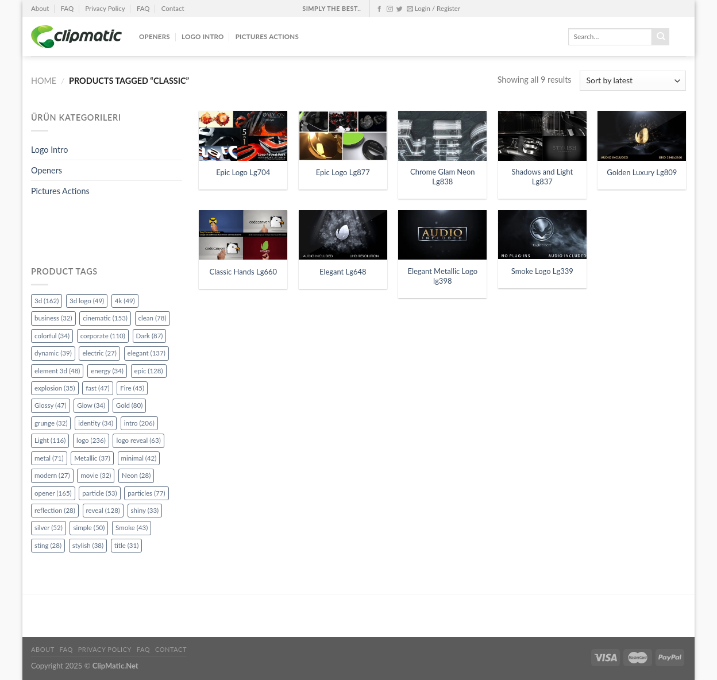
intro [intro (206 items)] (139, 423)
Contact (172, 8)
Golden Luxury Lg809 (642, 172)
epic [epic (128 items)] (148, 370)
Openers (154, 36)
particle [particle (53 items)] (99, 493)
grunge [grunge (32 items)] (50, 423)
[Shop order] (633, 81)
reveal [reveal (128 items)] (103, 510)
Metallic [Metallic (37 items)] (92, 458)
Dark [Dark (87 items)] (149, 335)
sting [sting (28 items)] (47, 545)
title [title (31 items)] (126, 545)
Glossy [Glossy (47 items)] (50, 405)
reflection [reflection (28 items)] (54, 510)
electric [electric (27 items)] (99, 353)
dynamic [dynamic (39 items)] (53, 353)
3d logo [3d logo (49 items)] (87, 300)
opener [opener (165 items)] (53, 493)
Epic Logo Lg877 (343, 172)
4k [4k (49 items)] (125, 300)
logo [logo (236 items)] (91, 440)
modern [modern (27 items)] (52, 475)
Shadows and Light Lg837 (542, 176)
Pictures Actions (267, 36)
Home (43, 81)
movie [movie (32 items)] (95, 475)
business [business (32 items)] (53, 318)
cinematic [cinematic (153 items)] (105, 318)
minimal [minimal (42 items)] (139, 458)
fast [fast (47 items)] (97, 388)
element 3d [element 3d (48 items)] (57, 370)
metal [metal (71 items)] (49, 458)
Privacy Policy (105, 8)
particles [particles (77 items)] (146, 493)
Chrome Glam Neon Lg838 (442, 176)
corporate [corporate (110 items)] (102, 335)
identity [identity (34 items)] (95, 423)
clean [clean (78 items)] (152, 318)
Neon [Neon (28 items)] (136, 475)
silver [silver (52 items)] (48, 527)
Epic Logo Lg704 (243, 172)
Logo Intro (203, 36)
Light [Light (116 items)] (49, 440)
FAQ (67, 8)
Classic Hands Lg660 (243, 271)
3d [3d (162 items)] (46, 300)
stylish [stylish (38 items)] (87, 545)
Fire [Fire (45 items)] (132, 388)
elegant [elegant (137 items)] (146, 353)
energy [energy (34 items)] (107, 370)
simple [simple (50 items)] (89, 527)
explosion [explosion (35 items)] (54, 388)
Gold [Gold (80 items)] (129, 405)
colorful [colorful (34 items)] (52, 335)
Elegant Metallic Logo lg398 (442, 275)
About (40, 8)
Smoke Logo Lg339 (542, 271)
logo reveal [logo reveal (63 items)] (138, 440)
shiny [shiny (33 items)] (145, 510)
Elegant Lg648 (343, 271)
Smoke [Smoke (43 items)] (131, 527)
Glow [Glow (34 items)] (91, 405)
